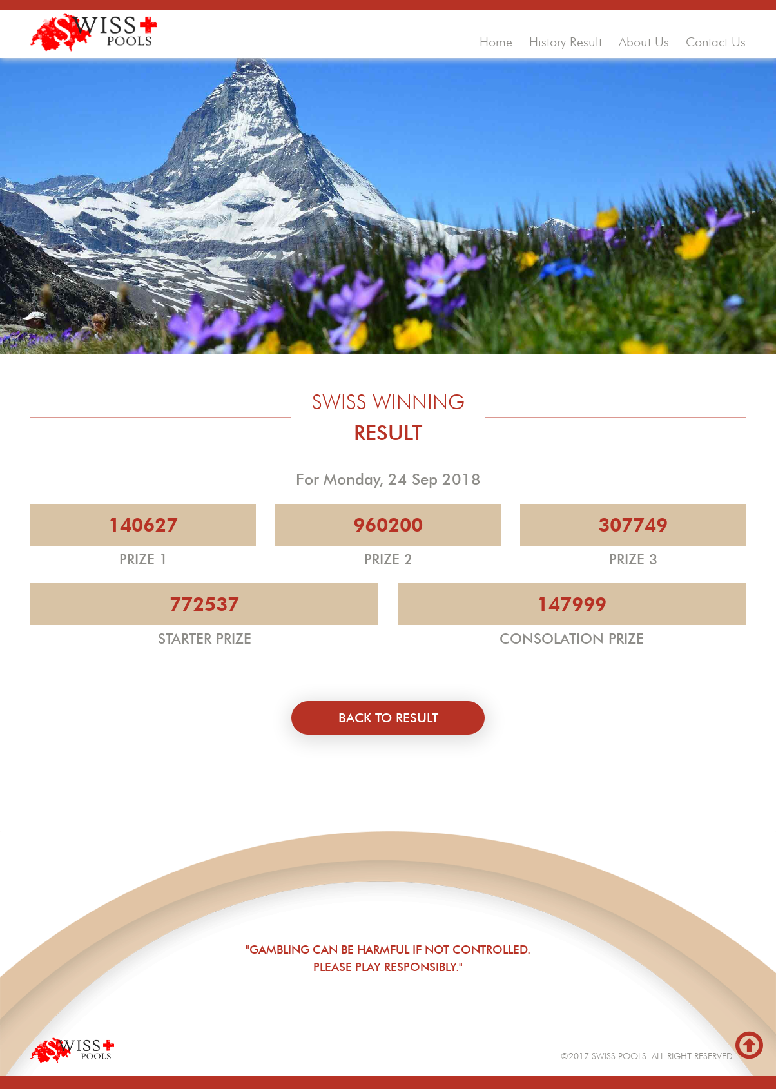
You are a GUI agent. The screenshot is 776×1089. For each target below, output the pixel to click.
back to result (388, 718)
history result (565, 42)
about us (644, 42)
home (496, 42)
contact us (716, 42)
